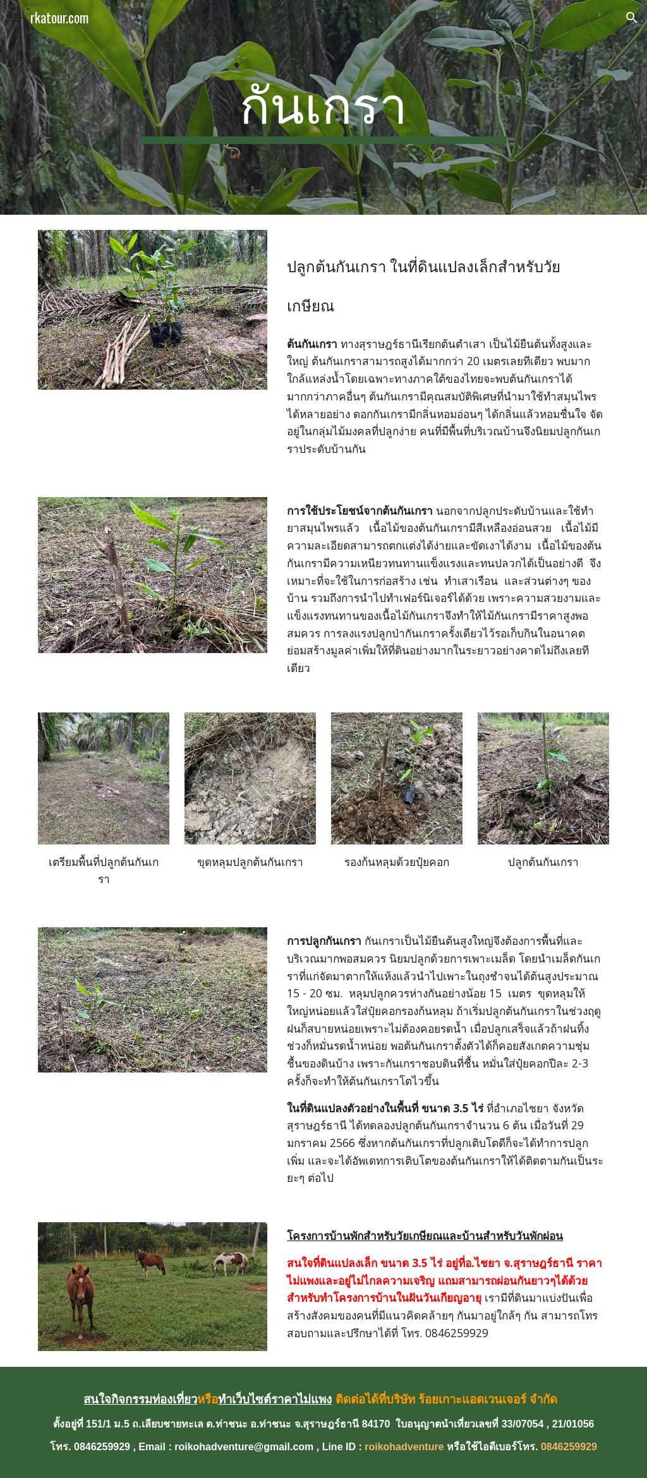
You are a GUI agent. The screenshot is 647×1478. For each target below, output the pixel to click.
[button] (15, 17)
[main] (323, 107)
